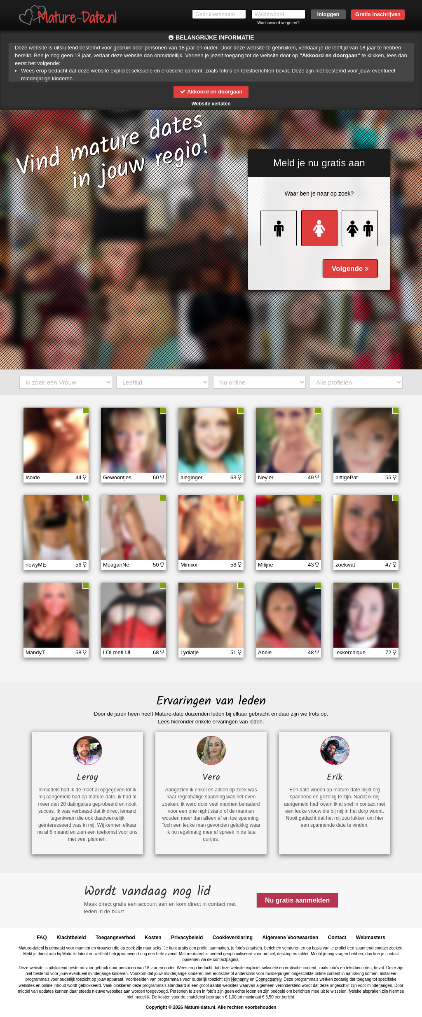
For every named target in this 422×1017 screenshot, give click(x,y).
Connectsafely (268, 979)
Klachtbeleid (71, 937)
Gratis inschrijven (378, 14)
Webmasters (370, 937)
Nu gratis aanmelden (297, 900)
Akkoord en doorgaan (211, 92)
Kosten (153, 937)
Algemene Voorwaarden (290, 937)
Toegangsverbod (115, 937)
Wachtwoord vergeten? (278, 23)
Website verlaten (210, 104)
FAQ (42, 937)
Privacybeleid (187, 937)
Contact (337, 937)
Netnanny (240, 979)
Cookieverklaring (233, 937)
